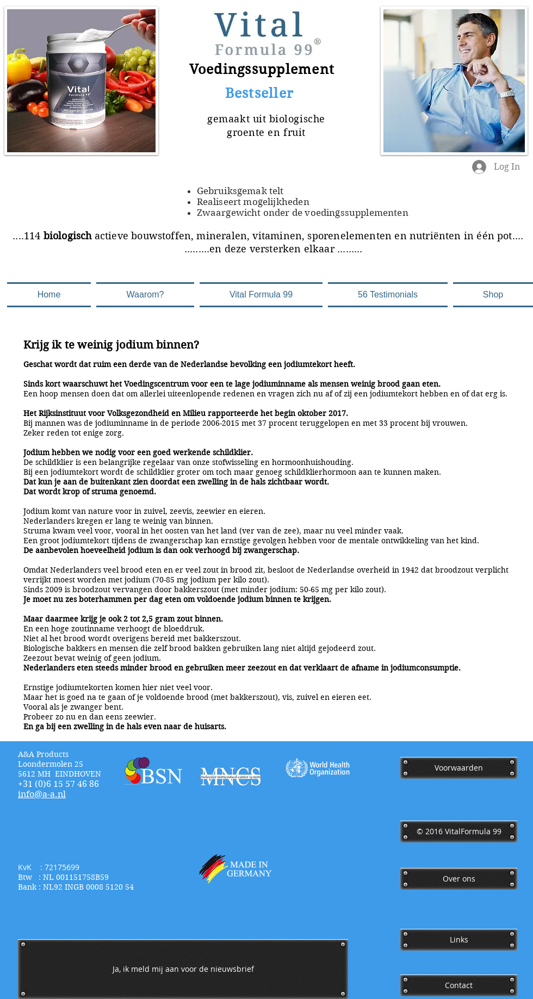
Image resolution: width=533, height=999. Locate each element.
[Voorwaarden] (458, 768)
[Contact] (458, 985)
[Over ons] (458, 879)
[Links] (458, 940)
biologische (297, 119)
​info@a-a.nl (42, 794)
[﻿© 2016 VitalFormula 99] (458, 831)
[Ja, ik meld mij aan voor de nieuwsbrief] (183, 969)
